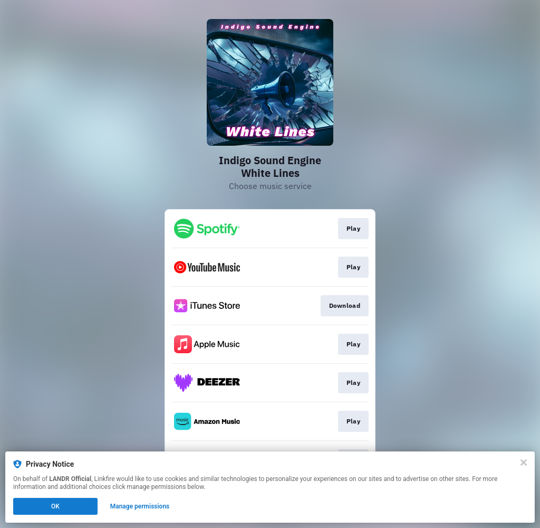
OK (55, 506)
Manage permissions (140, 506)
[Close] (523, 462)
